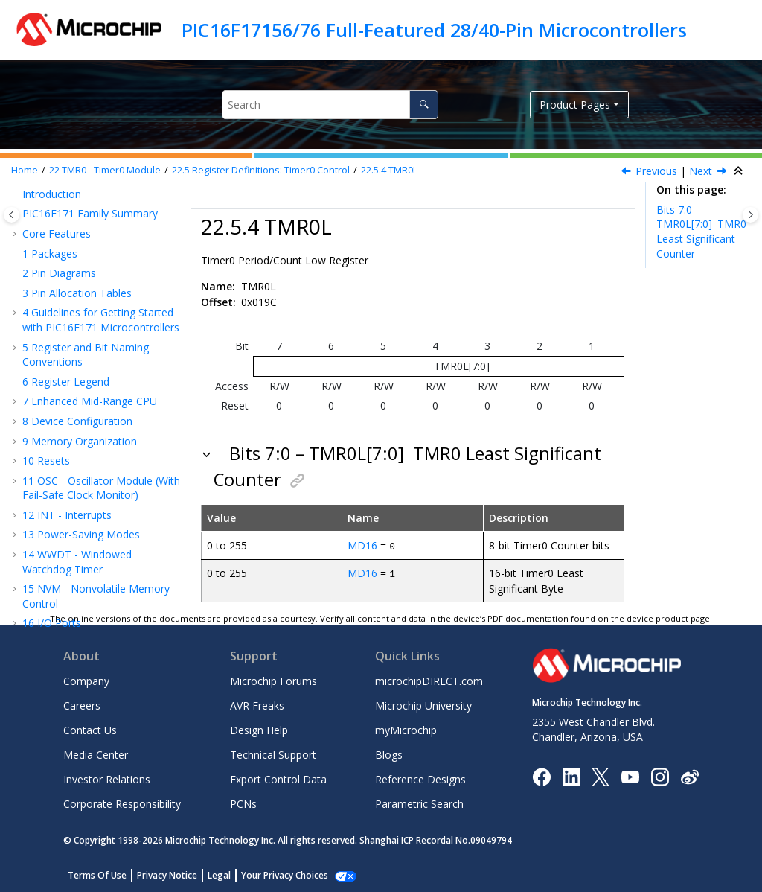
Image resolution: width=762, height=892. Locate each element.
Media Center (95, 754)
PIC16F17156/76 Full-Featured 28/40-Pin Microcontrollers (434, 30)
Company (86, 680)
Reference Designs (420, 778)
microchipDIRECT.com (429, 680)
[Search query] (330, 104)
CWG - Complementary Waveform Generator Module (93, 505)
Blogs (389, 754)
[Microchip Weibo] (689, 775)
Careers (81, 705)
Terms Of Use (97, 874)
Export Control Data (278, 778)
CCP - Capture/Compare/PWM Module (100, 539)
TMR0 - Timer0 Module (105, 170)
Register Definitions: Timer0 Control (261, 170)
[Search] (423, 104)
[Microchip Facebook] (541, 774)
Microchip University (423, 705)
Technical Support (273, 754)
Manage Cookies (276, 874)
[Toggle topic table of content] (750, 215)
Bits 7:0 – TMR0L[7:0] (701, 232)
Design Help (259, 729)
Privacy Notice (167, 874)
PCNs (243, 803)
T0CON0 (79, 296)
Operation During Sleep (100, 242)
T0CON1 (79, 315)
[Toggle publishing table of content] (11, 215)
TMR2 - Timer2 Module (86, 443)
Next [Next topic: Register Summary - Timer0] (700, 171)
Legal (219, 874)
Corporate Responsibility (122, 803)
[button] (27, 207)
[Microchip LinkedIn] (571, 774)
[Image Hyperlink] (630, 775)
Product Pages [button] (575, 105)
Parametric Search (419, 803)
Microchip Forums (273, 680)
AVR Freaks (257, 705)
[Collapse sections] (739, 171)
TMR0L (389, 170)
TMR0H (77, 335)
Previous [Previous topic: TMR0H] (656, 171)
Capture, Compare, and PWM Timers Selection (100, 574)
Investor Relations (106, 778)
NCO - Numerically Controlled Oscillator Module (100, 470)
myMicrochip (406, 729)
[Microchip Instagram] (659, 774)
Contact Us (90, 729)
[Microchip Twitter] (600, 774)
